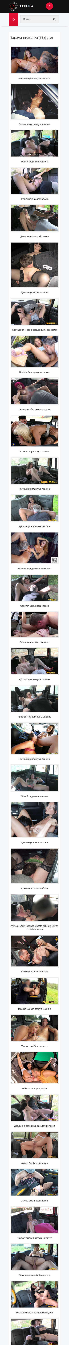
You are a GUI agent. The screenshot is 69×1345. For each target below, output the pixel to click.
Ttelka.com (26, 6)
